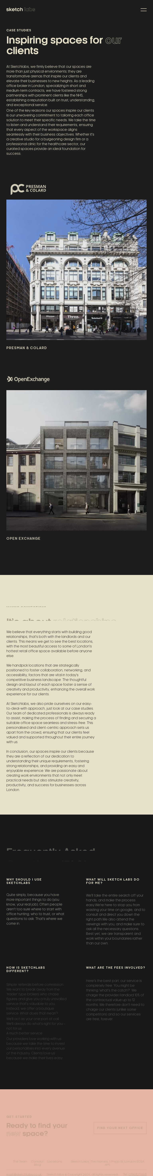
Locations (54, 1162)
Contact (37, 1162)
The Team (20, 1162)
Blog (37, 1165)
